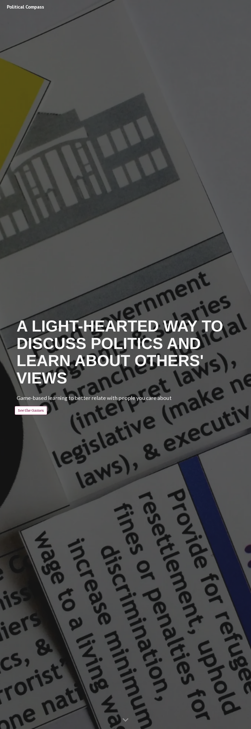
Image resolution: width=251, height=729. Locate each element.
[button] (125, 720)
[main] (126, 352)
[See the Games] (31, 410)
